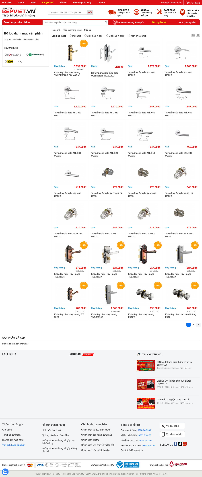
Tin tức (21, 2)
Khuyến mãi (47, 2)
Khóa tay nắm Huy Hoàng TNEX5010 (104, 275)
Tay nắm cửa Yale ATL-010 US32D (141, 154)
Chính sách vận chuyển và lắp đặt (97, 445)
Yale (130, 66)
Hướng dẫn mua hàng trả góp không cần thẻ (59, 450)
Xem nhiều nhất (137, 35)
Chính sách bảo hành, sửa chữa (96, 435)
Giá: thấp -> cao (93, 35)
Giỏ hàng (195, 3)
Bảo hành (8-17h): (136, 440)
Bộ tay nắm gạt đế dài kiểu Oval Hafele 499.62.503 (104, 74)
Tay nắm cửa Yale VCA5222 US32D (68, 235)
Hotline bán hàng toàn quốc (131, 22)
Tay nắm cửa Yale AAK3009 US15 (179, 235)
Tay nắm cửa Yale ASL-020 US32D (67, 114)
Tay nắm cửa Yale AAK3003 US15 (142, 194)
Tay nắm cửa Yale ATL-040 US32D (178, 114)
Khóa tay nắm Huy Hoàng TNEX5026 (67, 275)
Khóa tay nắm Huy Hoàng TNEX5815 (141, 275)
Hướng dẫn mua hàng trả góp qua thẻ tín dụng (58, 442)
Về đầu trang (170, 426)
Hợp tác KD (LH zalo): (138, 445)
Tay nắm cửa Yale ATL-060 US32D (141, 114)
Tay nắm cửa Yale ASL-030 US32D (178, 73)
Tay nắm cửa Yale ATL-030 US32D (67, 154)
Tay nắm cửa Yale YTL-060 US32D (67, 194)
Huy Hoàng (59, 66)
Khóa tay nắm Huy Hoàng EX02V (141, 315)
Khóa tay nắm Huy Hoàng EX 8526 (69, 315)
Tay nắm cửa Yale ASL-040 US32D (141, 73)
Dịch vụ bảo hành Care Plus (55, 435)
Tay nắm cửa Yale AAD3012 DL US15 (106, 194)
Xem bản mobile (171, 434)
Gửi (90, 12)
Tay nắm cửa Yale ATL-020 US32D (104, 154)
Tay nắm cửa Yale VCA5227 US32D (179, 194)
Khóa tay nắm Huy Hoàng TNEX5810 (178, 275)
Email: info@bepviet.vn (132, 450)
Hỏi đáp (63, 2)
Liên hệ (100, 2)
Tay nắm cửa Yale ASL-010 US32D (104, 114)
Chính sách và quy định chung (95, 430)
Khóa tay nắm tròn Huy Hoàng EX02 (180, 315)
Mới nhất (75, 35)
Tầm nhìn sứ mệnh (11, 435)
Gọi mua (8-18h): (136, 430)
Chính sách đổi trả (90, 440)
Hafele (94, 66)
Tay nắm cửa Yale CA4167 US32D (104, 235)
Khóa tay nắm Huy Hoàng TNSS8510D (104, 315)
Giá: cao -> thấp (115, 35)
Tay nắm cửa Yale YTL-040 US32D (178, 154)
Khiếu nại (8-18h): (136, 435)
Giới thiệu (7, 2)
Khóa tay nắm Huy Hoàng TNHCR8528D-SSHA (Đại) (67, 73)
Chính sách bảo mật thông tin (95, 450)
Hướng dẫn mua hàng (171, 2)
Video (33, 2)
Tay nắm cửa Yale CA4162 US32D (141, 235)
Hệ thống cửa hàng (82, 2)
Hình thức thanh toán (52, 430)
